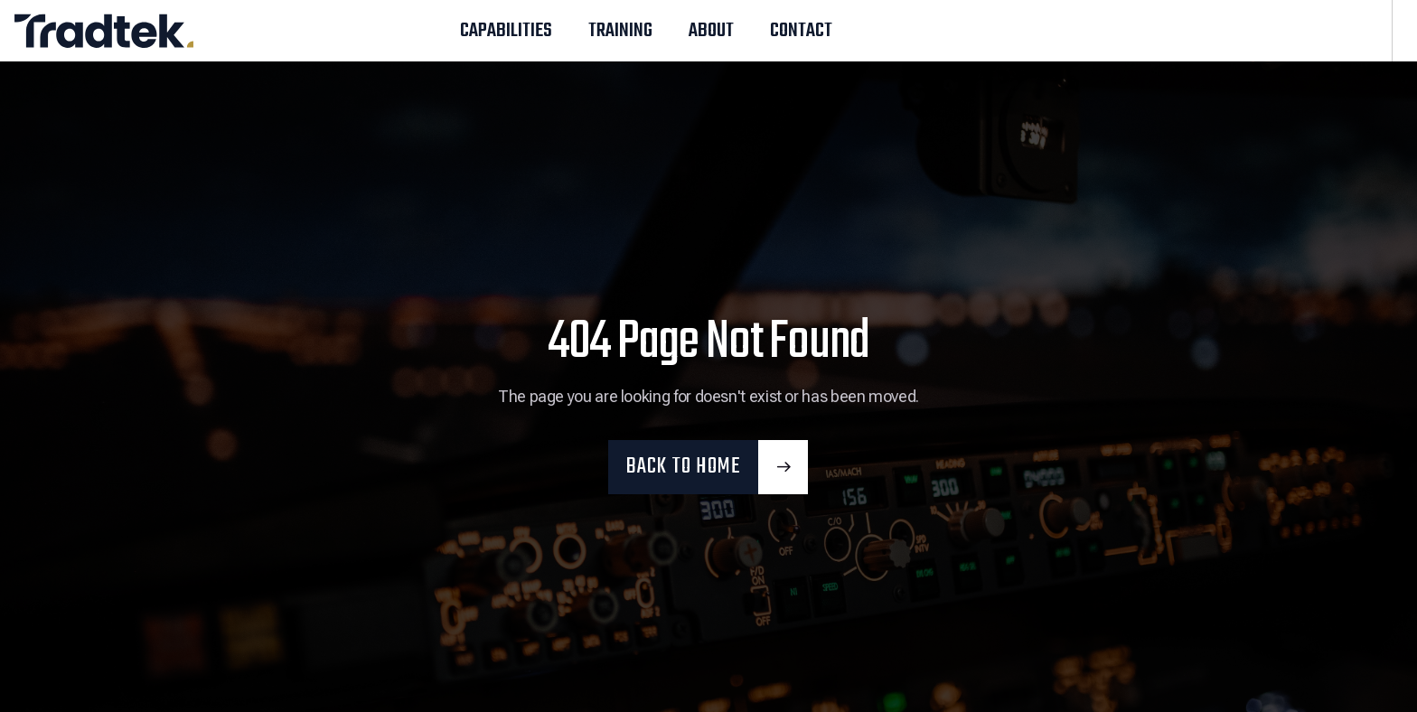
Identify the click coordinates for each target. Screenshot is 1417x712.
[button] (708, 467)
